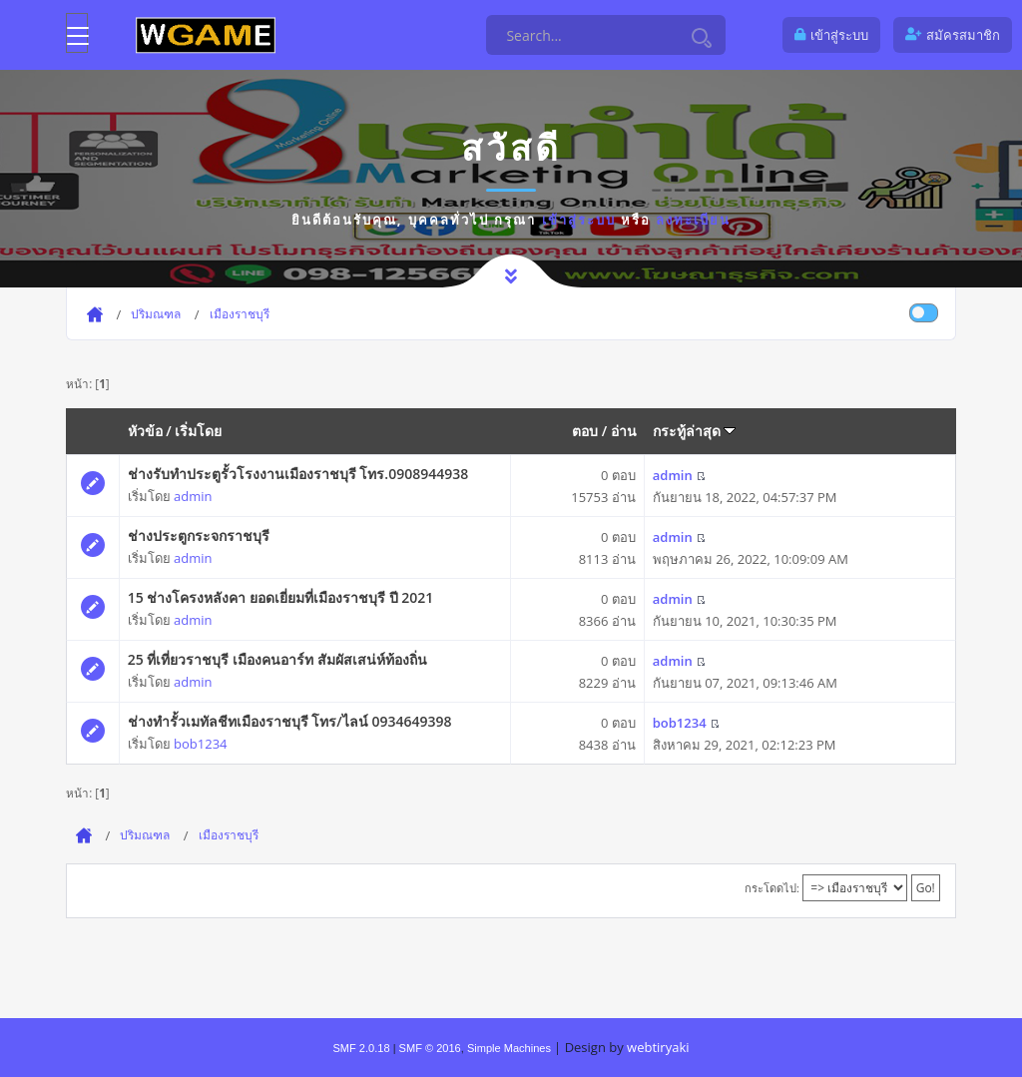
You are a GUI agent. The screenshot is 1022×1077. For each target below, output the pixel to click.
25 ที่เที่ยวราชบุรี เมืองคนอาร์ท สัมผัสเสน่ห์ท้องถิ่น (277, 659)
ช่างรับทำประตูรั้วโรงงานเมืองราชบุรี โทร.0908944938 (298, 473)
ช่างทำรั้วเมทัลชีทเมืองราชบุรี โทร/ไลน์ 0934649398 (290, 721)
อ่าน (624, 430)
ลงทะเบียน (693, 220)
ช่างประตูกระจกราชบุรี (198, 535)
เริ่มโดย (198, 430)
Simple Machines (509, 1048)
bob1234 (200, 744)
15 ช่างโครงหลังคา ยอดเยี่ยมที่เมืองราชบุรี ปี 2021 (281, 597)
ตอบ (585, 430)
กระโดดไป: (772, 887)
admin (193, 496)
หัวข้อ (145, 430)
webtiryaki (658, 1047)
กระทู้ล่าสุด (695, 430)
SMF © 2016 (430, 1048)
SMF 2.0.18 (360, 1048)
